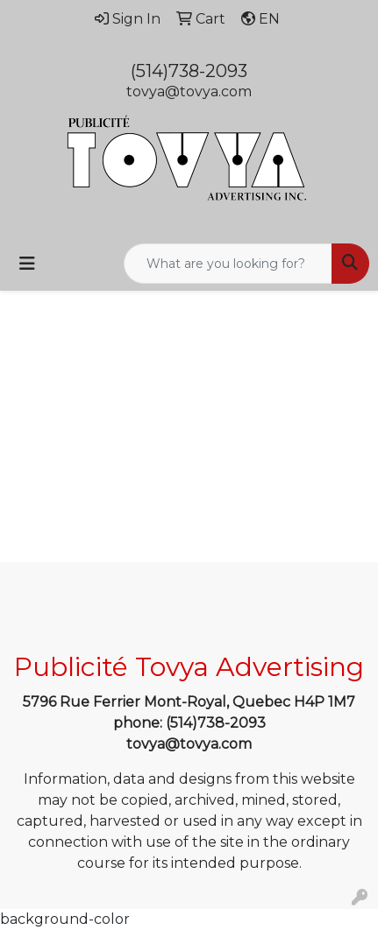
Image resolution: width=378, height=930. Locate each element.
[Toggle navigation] (27, 263)
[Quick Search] (228, 263)
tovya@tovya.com (189, 91)
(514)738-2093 (189, 70)
